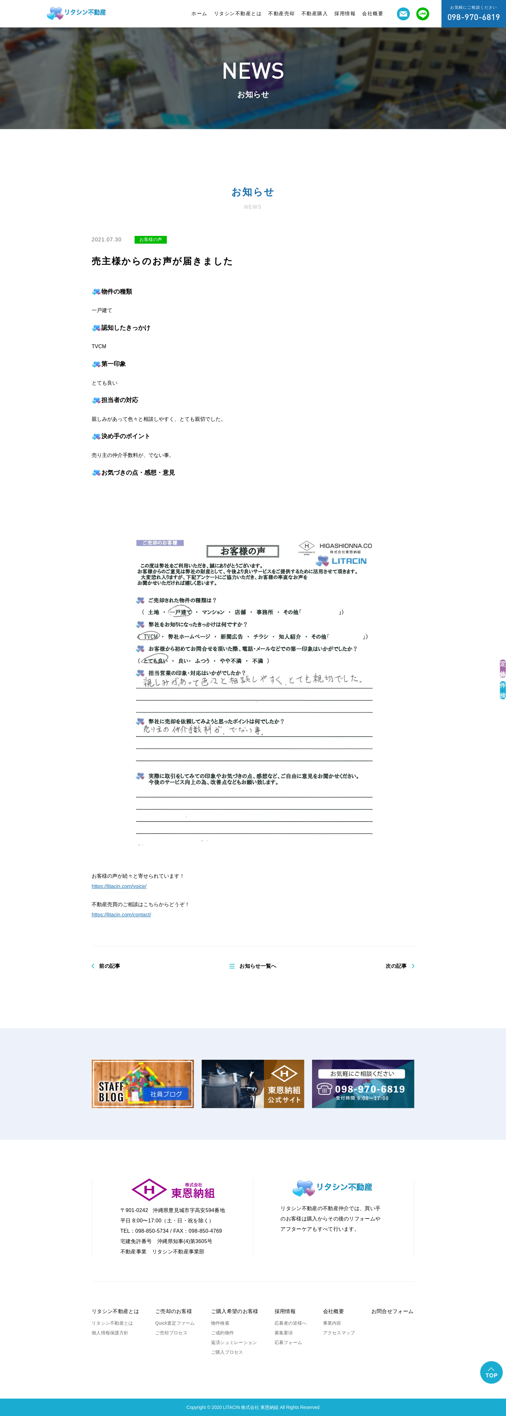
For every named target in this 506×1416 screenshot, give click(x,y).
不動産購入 (314, 13)
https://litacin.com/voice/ (119, 886)
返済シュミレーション (234, 1342)
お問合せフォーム (392, 1311)
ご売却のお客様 (173, 1311)
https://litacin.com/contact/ (121, 914)
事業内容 (332, 1323)
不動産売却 (281, 13)
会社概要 (372, 13)
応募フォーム (288, 1342)
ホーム (199, 13)
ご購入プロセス (227, 1352)
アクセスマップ (339, 1332)
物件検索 (220, 1323)
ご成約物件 (222, 1332)
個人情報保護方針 (110, 1332)
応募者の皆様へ (291, 1323)
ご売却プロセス (171, 1332)
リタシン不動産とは (238, 13)
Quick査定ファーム (175, 1323)
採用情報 (345, 13)
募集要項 (284, 1332)
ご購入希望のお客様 (234, 1311)
